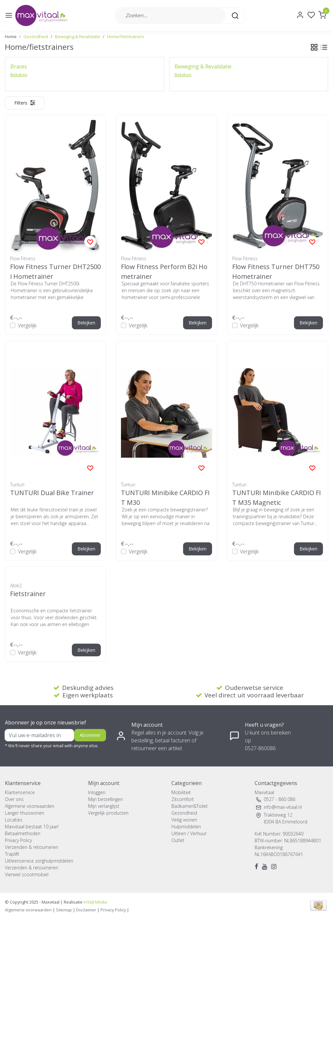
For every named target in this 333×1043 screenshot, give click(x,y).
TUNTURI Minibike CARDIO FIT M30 (165, 497)
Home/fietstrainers (125, 36)
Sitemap (64, 910)
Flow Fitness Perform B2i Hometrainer (164, 271)
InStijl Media (95, 902)
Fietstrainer (28, 593)
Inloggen (96, 792)
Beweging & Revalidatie (77, 36)
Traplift (12, 854)
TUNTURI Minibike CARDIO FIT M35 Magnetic (276, 497)
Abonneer (90, 735)
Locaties (13, 820)
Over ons (14, 799)
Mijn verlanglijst (103, 806)
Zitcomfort (182, 799)
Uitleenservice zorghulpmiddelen (39, 861)
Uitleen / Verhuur (188, 833)
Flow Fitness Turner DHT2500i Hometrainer (55, 271)
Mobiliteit (181, 792)
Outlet (177, 840)
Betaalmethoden (22, 833)
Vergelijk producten (108, 813)
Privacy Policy (18, 840)
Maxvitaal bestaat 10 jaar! (32, 826)
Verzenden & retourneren (31, 847)
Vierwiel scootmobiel (26, 874)
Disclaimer (86, 910)
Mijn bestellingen (105, 799)
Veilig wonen (184, 820)
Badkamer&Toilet (189, 806)
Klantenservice (20, 792)
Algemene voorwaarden (29, 806)
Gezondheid (35, 36)
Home (11, 36)
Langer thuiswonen (24, 813)
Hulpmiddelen (186, 826)
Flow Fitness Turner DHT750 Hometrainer (275, 271)
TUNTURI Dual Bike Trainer (52, 492)
